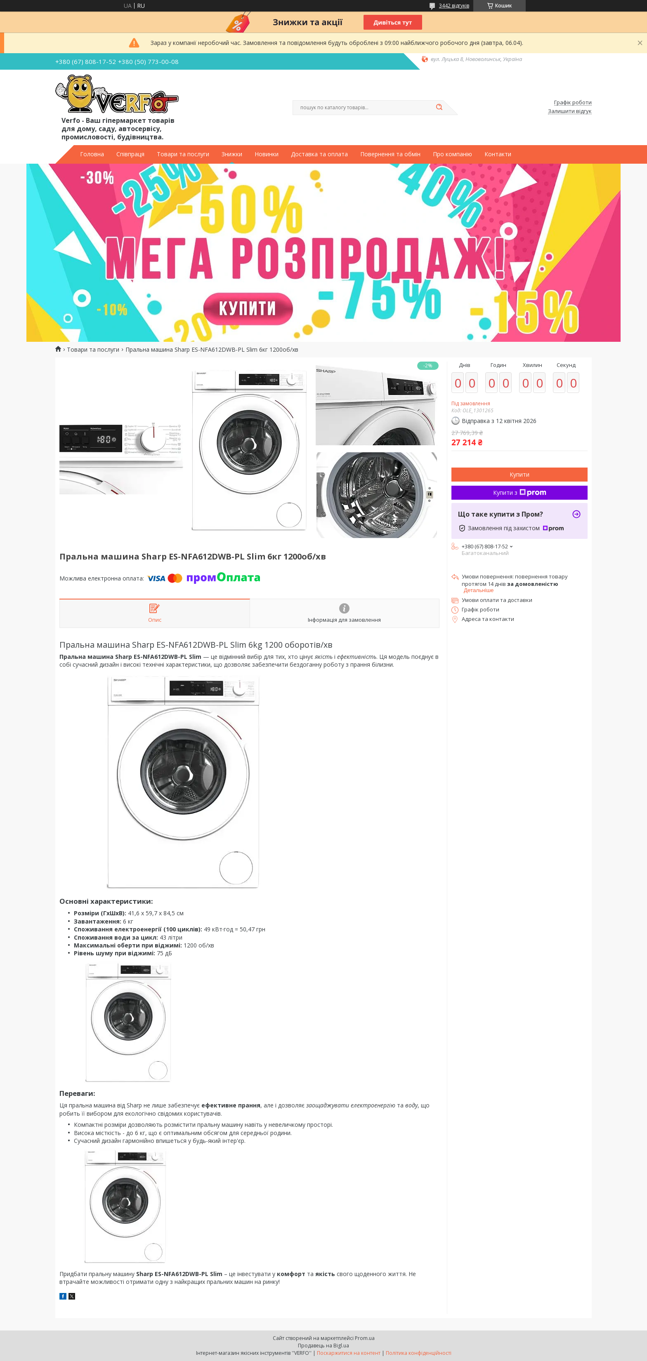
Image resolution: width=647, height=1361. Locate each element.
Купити (519, 474)
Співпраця (130, 154)
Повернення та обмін (390, 154)
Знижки (232, 154)
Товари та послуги (183, 154)
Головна (92, 154)
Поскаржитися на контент (348, 1352)
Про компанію (452, 154)
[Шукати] (439, 107)
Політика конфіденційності (418, 1352)
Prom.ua (365, 1338)
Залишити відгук (570, 111)
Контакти (497, 154)
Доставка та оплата (319, 154)
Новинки (267, 154)
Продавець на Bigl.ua (323, 1345)
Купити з (519, 492)
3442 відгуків (454, 5)
